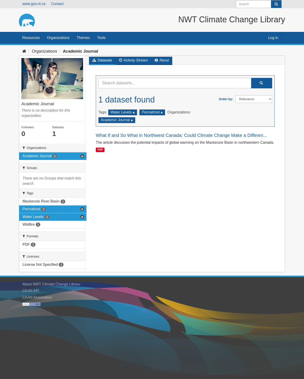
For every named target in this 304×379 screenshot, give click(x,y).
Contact (57, 4)
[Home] (24, 51)
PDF (100, 149)
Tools (101, 38)
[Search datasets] (259, 4)
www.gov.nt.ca (34, 4)
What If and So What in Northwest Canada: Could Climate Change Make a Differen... (181, 135)
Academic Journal (80, 51)
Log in (273, 38)
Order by (225, 99)
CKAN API (30, 291)
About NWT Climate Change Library (51, 284)
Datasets (102, 60)
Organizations (58, 38)
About (162, 60)
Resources (31, 38)
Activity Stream (133, 60)
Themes (83, 38)
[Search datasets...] (174, 83)
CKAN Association (37, 297)
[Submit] (276, 4)
